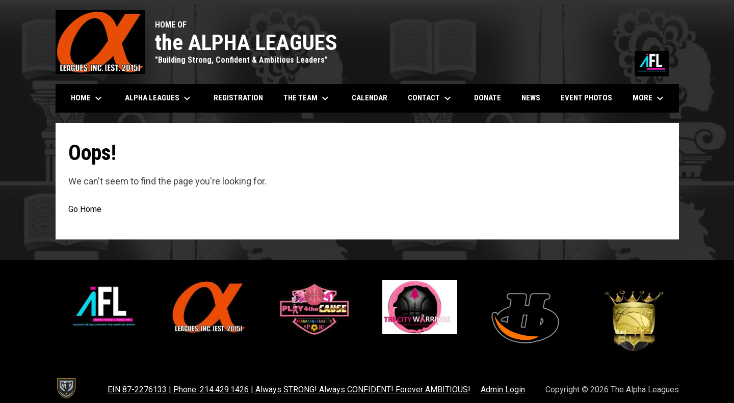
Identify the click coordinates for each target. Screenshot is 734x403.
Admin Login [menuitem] (503, 389)
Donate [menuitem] (491, 97)
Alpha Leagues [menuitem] (159, 98)
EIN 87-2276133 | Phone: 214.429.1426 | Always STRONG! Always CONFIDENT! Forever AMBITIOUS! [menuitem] (289, 389)
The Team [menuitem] (307, 98)
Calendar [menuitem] (373, 97)
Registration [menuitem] (238, 97)
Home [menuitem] (87, 98)
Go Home (84, 209)
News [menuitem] (530, 97)
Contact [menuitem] (431, 98)
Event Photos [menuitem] (590, 97)
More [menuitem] (649, 98)
